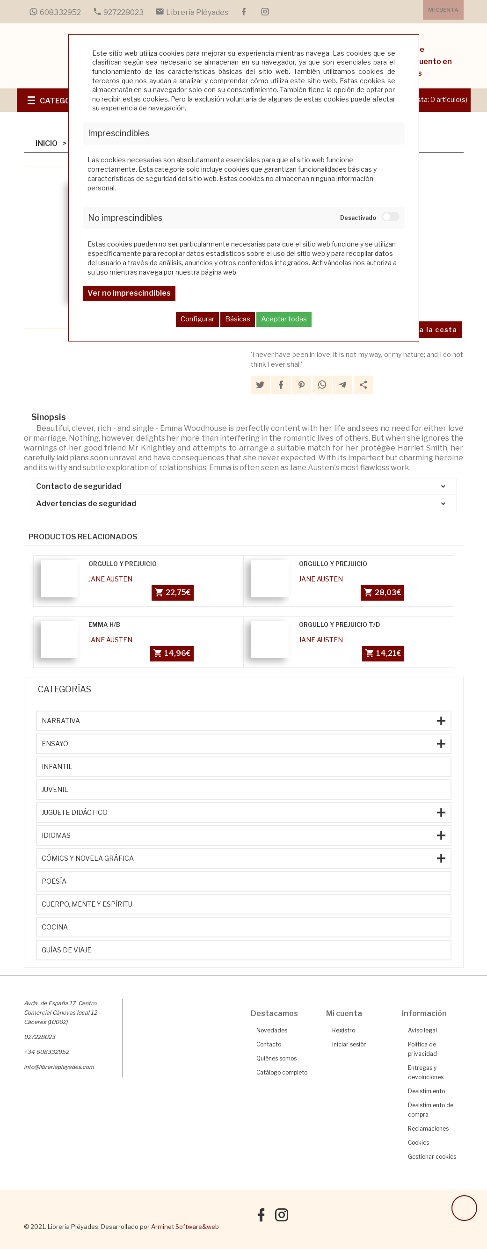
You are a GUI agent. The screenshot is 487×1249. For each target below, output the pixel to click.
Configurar (197, 319)
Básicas (237, 319)
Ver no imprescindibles (129, 293)
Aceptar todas (284, 319)
